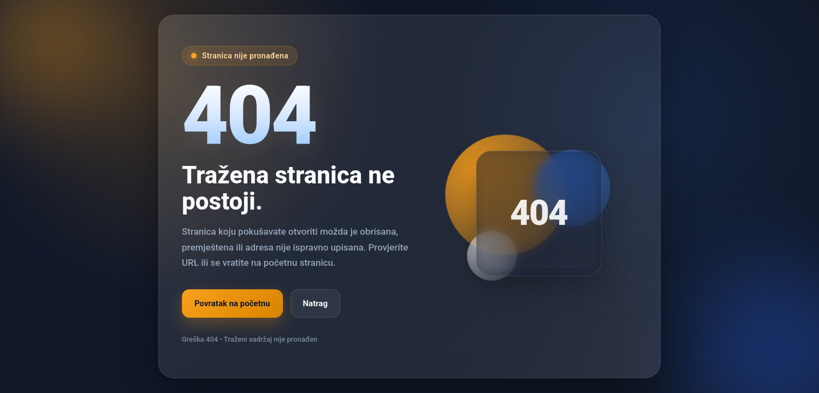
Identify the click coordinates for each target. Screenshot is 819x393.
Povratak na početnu (232, 303)
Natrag (315, 303)
